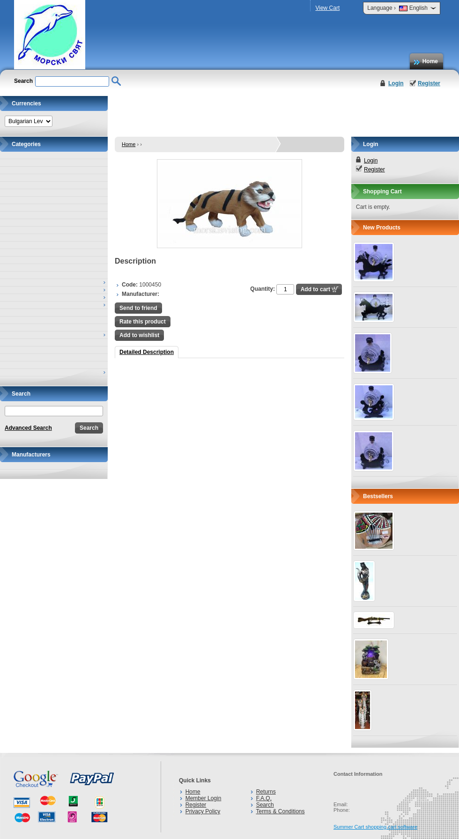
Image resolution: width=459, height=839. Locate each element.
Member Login (203, 798)
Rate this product (142, 321)
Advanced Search (28, 428)
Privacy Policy (203, 811)
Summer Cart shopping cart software (375, 827)
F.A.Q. (264, 798)
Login (396, 83)
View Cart (327, 8)
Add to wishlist (139, 335)
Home (430, 61)
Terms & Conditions (280, 811)
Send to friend (138, 308)
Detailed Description (146, 352)
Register (429, 83)
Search (265, 805)
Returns (266, 791)
